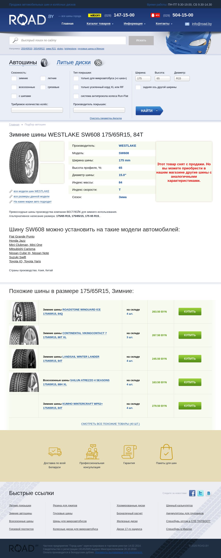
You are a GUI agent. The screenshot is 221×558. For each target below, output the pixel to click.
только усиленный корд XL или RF (102, 87)
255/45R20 (26, 48)
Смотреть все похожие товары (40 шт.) (110, 423)
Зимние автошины (20, 513)
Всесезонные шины (21, 521)
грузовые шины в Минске (91, 48)
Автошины (23, 62)
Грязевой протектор (21, 529)
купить (190, 311)
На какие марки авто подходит (33, 201)
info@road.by (202, 24)
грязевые (53, 87)
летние (52, 78)
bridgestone (71, 48)
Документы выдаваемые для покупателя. (119, 552)
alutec (60, 48)
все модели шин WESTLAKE (31, 191)
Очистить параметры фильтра (110, 70)
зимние (23, 78)
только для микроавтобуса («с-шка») (104, 78)
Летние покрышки (20, 505)
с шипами (25, 96)
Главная (14, 124)
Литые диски (74, 62)
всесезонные (27, 87)
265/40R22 (39, 48)
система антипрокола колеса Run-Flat (104, 96)
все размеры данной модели (31, 196)
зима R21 (51, 48)
